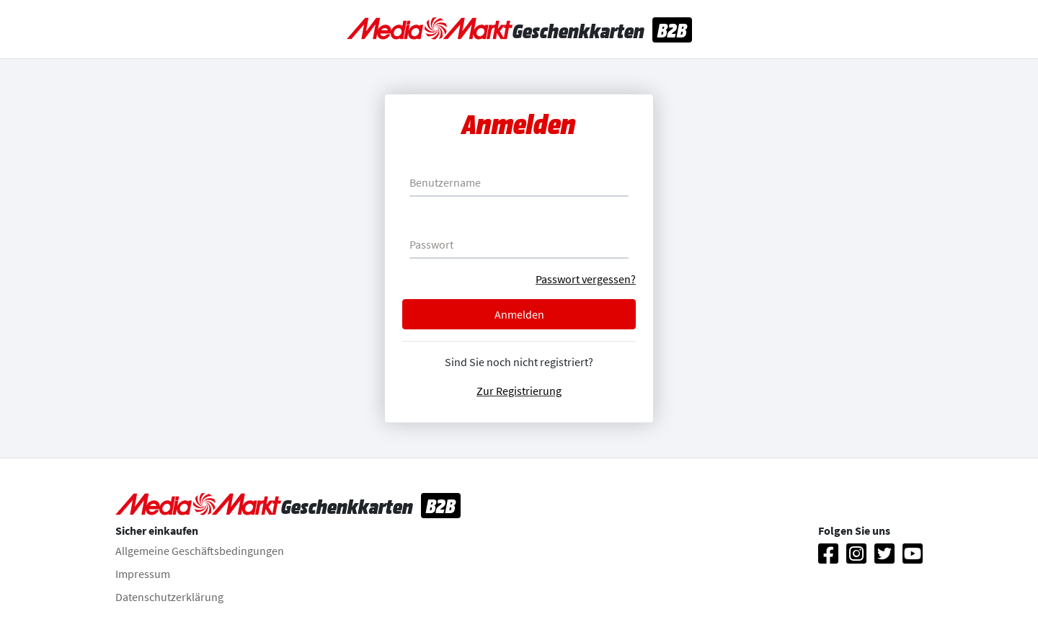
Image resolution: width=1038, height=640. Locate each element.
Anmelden (519, 314)
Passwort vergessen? (586, 279)
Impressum (142, 573)
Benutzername (445, 182)
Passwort (431, 244)
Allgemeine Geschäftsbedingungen (199, 550)
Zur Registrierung (519, 390)
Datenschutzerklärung (169, 597)
